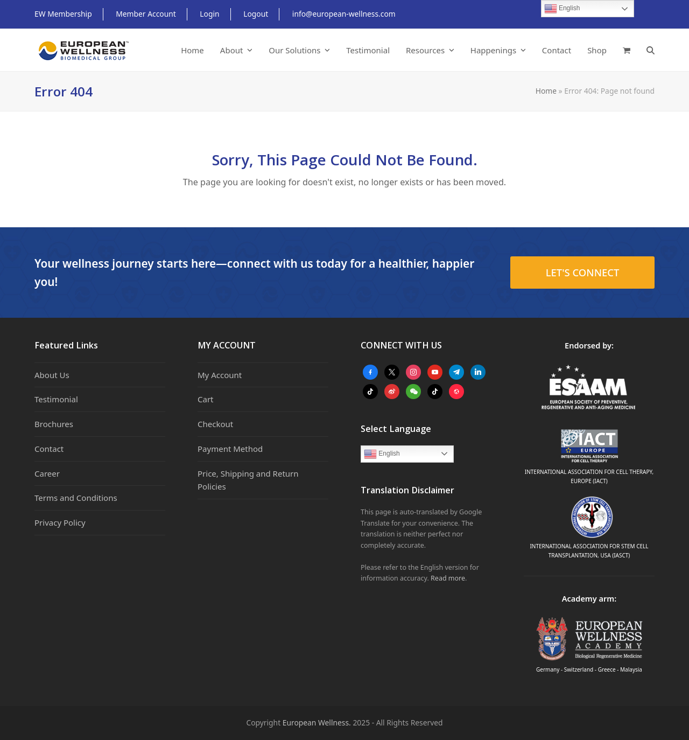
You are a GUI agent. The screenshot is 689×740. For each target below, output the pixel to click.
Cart (206, 399)
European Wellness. (317, 722)
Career (47, 473)
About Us (51, 374)
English (382, 454)
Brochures (53, 423)
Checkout (215, 423)
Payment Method (230, 448)
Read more (448, 578)
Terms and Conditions (75, 497)
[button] (626, 50)
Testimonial (56, 399)
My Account (220, 374)
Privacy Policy (60, 522)
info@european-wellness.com (344, 14)
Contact (49, 448)
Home (546, 91)
